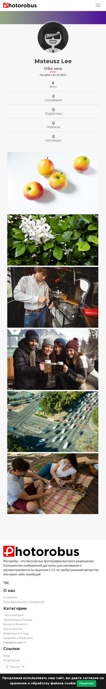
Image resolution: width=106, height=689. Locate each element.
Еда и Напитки (12, 628)
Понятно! (86, 683)
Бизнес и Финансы (15, 624)
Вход (6, 655)
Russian (15, 667)
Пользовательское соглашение (23, 602)
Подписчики (53, 113)
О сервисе (10, 597)
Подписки (53, 127)
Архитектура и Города (17, 619)
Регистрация (11, 660)
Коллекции (53, 140)
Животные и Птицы (16, 633)
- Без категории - (14, 615)
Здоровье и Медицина (18, 637)
